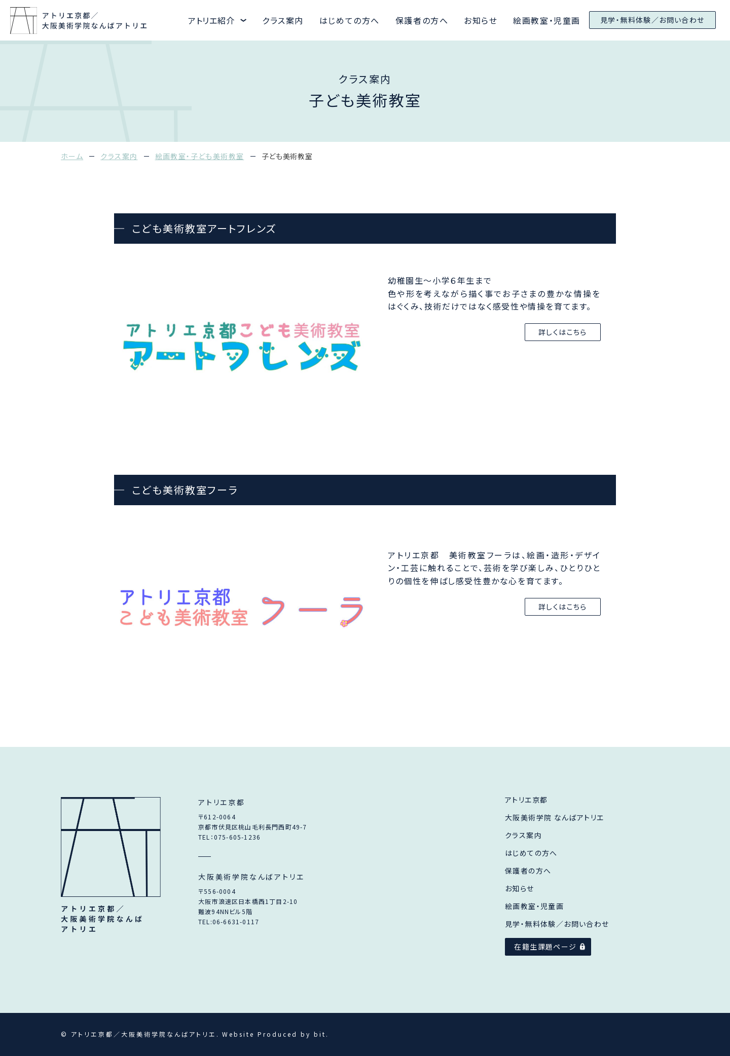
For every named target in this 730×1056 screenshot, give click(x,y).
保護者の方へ (422, 20)
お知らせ (480, 20)
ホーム (72, 156)
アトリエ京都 (526, 800)
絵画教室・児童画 (546, 20)
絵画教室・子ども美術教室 (199, 156)
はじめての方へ (349, 20)
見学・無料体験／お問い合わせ (652, 20)
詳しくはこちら (562, 332)
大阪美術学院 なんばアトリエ (554, 817)
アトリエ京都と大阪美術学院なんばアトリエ (79, 20)
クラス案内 (283, 20)
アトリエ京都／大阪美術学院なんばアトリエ (111, 866)
